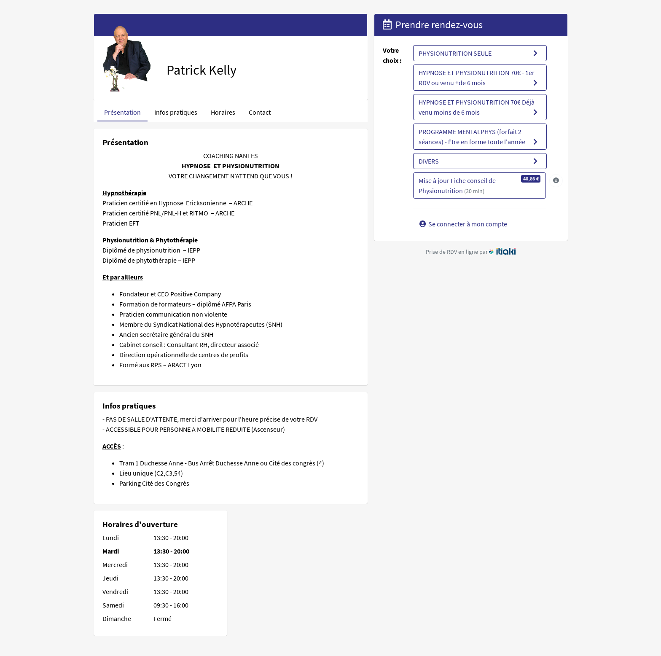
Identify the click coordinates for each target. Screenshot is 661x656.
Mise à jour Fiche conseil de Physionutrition (480, 185)
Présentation (122, 112)
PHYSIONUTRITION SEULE (479, 53)
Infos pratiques (175, 112)
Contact (260, 112)
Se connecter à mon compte (463, 224)
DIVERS (479, 161)
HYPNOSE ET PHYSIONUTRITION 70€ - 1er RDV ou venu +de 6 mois (479, 78)
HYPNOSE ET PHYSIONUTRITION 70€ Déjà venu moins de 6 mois (479, 107)
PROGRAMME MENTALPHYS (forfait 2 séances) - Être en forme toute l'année (479, 137)
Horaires (223, 112)
